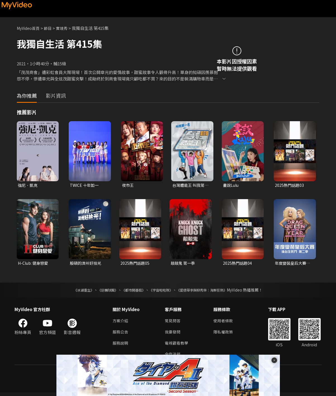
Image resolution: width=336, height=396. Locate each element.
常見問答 (173, 322)
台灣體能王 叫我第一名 (189, 185)
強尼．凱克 (28, 185)
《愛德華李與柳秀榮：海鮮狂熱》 (209, 291)
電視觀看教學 (177, 346)
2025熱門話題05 (135, 264)
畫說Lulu (231, 185)
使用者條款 (225, 322)
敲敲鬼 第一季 (184, 264)
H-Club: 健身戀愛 (34, 264)
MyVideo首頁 (29, 28)
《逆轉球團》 (101, 291)
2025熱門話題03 (290, 185)
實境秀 (65, 28)
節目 (50, 28)
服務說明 (121, 346)
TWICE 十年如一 (85, 185)
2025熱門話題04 (238, 264)
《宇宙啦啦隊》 (162, 291)
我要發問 (173, 334)
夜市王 (128, 185)
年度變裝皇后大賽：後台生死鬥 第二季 (292, 264)
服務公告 (121, 334)
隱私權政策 (225, 334)
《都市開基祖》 (130, 291)
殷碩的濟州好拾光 (86, 264)
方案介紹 (121, 322)
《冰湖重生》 (74, 291)
